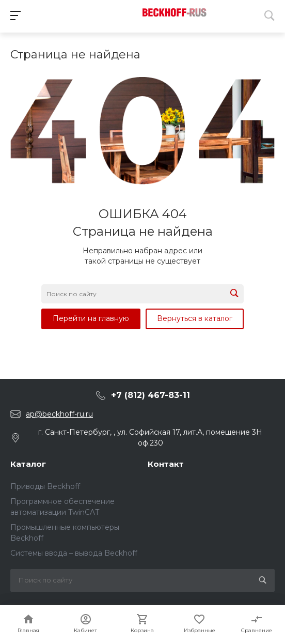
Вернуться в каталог (194, 318)
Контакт (166, 464)
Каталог (28, 464)
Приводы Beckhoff (45, 486)
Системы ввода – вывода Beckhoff (73, 553)
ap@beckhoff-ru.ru (59, 414)
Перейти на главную (91, 318)
